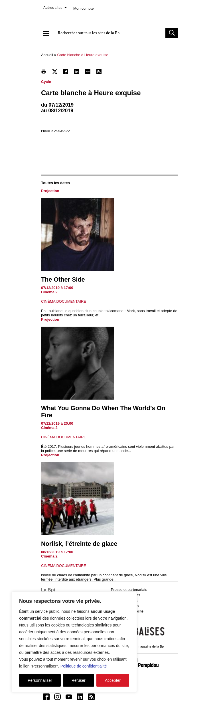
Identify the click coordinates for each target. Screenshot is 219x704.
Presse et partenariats (129, 589)
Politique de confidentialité (83, 666)
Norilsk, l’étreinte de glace (79, 543)
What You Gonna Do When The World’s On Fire (103, 411)
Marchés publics (124, 600)
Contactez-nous (124, 617)
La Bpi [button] (48, 589)
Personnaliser (40, 680)
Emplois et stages (125, 595)
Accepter (113, 680)
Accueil (47, 55)
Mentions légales (125, 606)
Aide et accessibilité (127, 611)
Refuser (79, 680)
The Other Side (63, 279)
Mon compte (83, 8)
